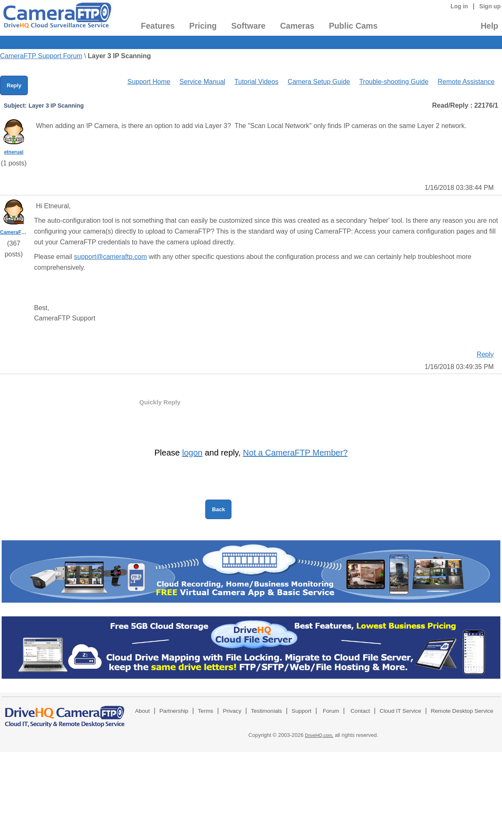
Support (302, 711)
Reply (14, 85)
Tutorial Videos (256, 81)
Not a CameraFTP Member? (295, 452)
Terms (205, 711)
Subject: (15, 105)
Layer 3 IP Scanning (119, 55)
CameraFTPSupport (23, 232)
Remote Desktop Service (462, 711)
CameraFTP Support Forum (41, 55)
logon (192, 452)
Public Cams (353, 25)
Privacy (232, 711)
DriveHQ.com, (319, 735)
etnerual (14, 152)
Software (248, 25)
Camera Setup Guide (319, 81)
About (142, 711)
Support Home (148, 81)
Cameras (297, 25)
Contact (360, 711)
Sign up (490, 6)
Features (158, 25)
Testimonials (266, 711)
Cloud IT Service (400, 711)
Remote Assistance (466, 81)
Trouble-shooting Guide (393, 81)
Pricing (203, 25)
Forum (331, 711)
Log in (459, 6)
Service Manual (202, 81)
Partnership (174, 711)
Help (489, 25)
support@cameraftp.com (110, 256)
